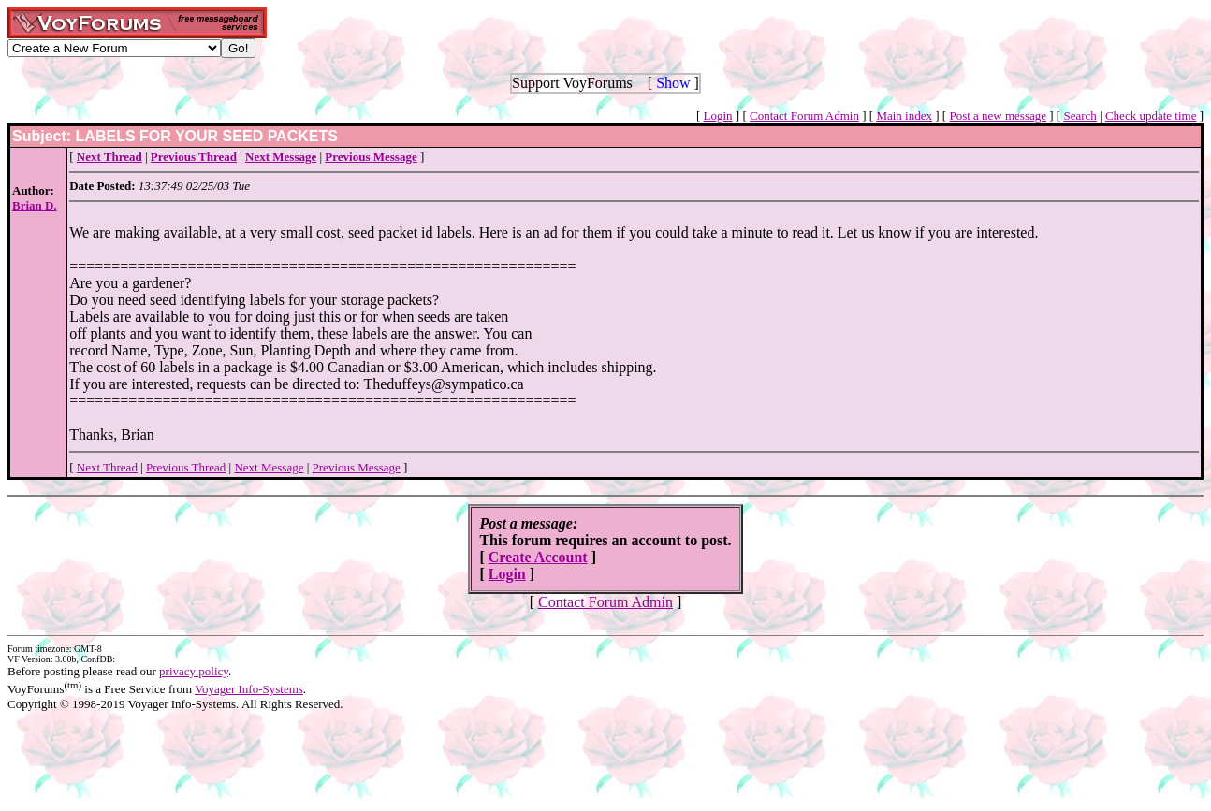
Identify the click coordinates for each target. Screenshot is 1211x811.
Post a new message (997, 116)
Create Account (538, 557)
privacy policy (193, 671)
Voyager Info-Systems (249, 689)
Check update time (1150, 116)
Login (718, 116)
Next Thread (107, 467)
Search (1079, 116)
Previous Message (357, 467)
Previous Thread (186, 467)
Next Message (268, 467)
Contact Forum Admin (804, 116)
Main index (904, 116)
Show (673, 83)
